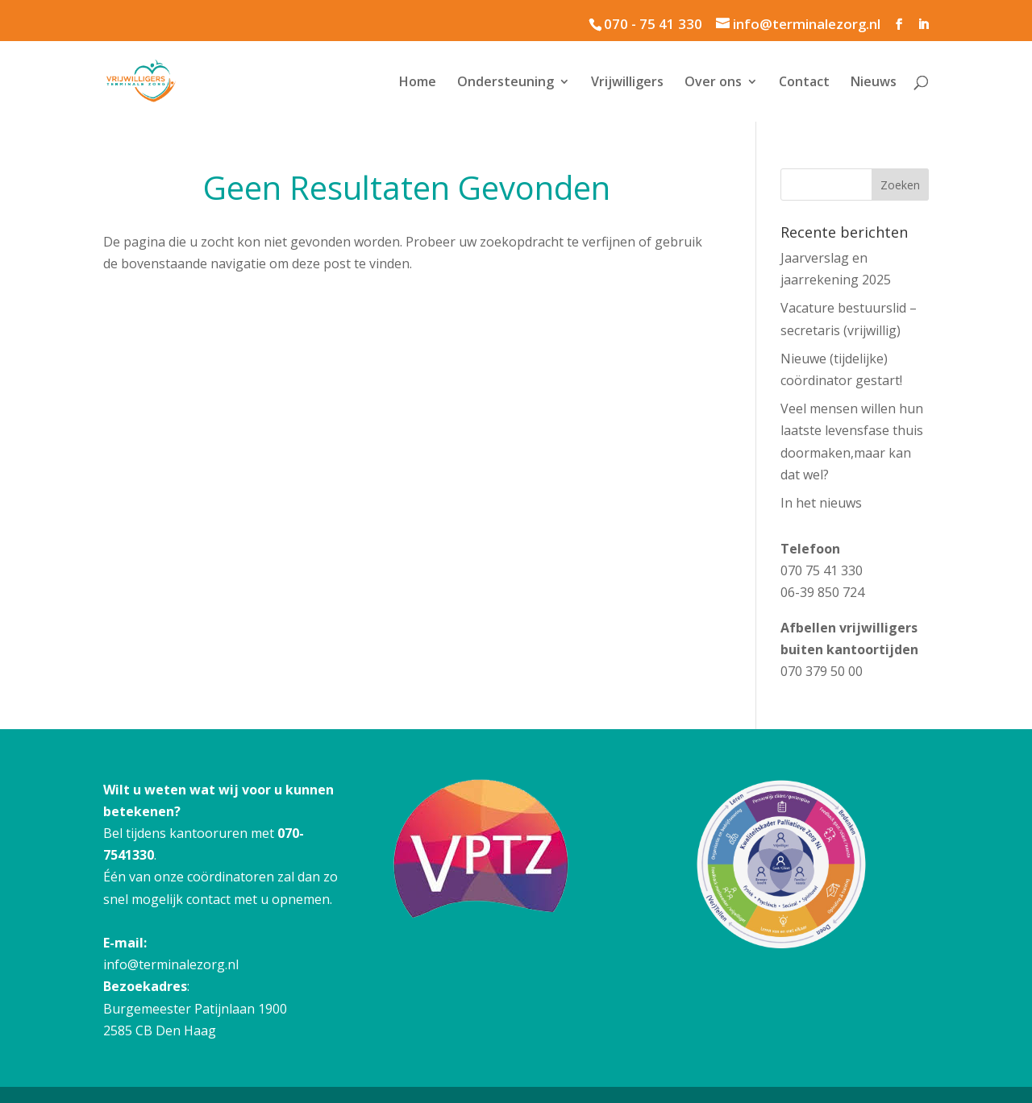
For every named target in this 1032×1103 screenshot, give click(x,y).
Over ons (713, 83)
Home (417, 83)
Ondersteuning (505, 83)
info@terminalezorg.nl (171, 964)
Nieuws (874, 83)
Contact (804, 83)
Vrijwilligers (627, 83)
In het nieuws (821, 503)
